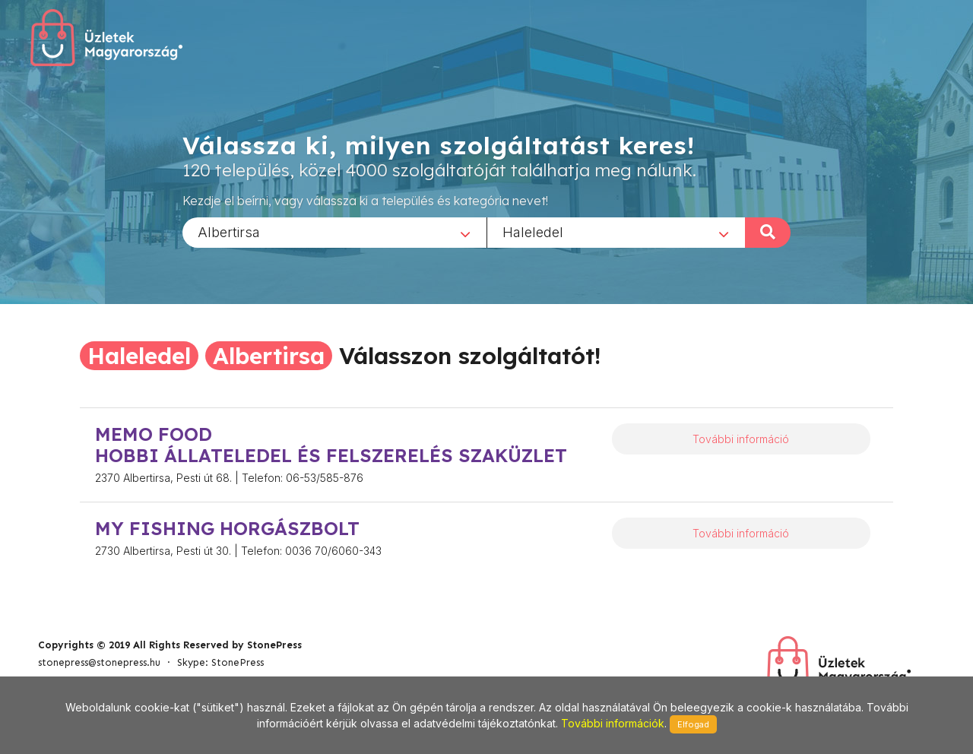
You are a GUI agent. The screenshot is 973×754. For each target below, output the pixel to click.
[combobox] (334, 232)
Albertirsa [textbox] (229, 231)
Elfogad (693, 724)
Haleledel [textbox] (532, 231)
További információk (612, 723)
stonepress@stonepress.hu (99, 662)
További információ (741, 438)
